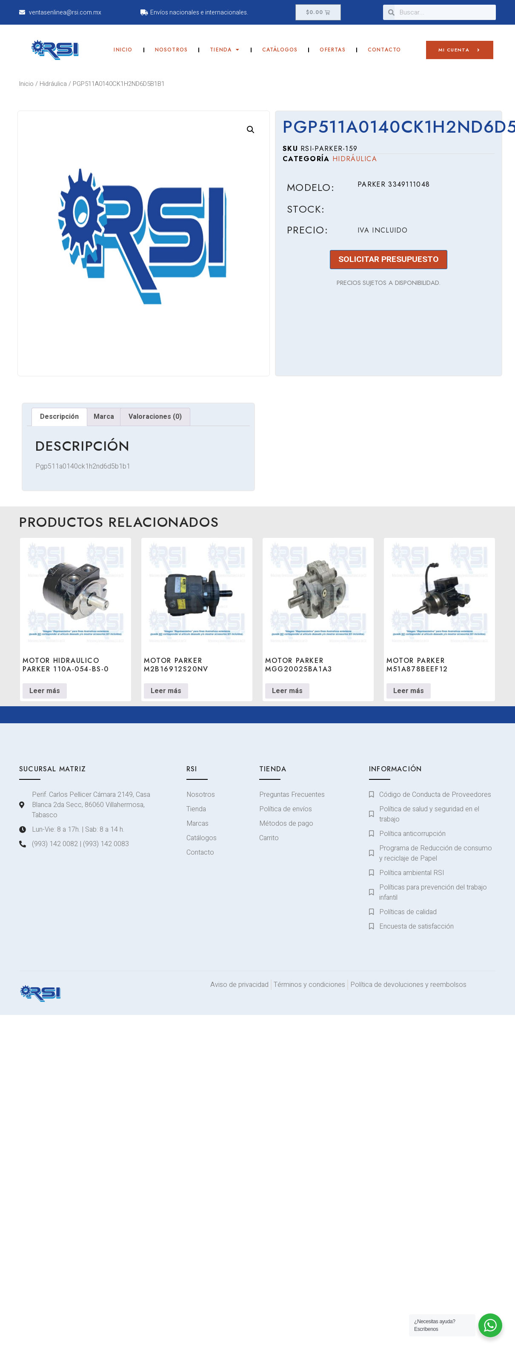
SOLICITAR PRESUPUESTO (388, 259)
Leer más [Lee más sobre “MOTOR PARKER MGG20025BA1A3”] (287, 691)
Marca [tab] (104, 417)
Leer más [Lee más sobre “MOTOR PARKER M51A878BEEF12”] (408, 691)
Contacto (384, 50)
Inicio (123, 50)
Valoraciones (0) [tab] (155, 417)
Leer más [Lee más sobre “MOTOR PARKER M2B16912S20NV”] (166, 691)
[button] (250, 129)
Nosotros (171, 50)
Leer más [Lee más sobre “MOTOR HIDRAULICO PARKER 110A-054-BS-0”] (44, 691)
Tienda (225, 49)
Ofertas (332, 50)
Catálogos (280, 50)
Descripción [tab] (59, 417)
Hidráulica (53, 84)
